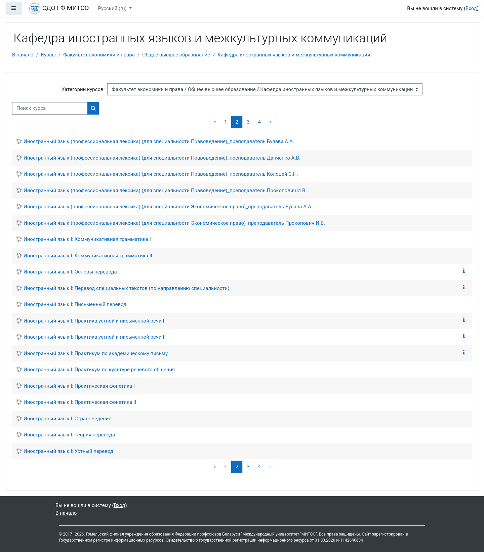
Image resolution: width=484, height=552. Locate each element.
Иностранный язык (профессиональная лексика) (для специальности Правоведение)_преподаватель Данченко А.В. (162, 158)
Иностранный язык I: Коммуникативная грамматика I (87, 239)
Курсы (48, 55)
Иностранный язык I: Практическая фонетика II (80, 402)
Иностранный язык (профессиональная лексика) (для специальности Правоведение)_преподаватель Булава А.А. (159, 141)
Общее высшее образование (176, 55)
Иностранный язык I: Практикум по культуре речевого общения (99, 370)
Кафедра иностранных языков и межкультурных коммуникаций (293, 55)
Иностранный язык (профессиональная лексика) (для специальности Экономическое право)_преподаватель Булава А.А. (168, 207)
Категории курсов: (83, 89)
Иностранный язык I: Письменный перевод (75, 304)
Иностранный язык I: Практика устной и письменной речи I (94, 321)
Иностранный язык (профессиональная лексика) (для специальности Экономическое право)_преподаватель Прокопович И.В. (174, 223)
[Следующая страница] (270, 122)
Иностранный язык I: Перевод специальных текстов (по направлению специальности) (126, 288)
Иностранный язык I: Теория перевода (69, 435)
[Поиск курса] (50, 108)
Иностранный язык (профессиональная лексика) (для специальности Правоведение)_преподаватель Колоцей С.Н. (161, 174)
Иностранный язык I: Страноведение (67, 419)
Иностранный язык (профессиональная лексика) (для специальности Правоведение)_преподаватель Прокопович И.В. (165, 190)
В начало (22, 55)
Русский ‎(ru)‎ (113, 8)
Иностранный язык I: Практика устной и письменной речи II (95, 337)
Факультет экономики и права (99, 55)
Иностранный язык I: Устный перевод (68, 451)
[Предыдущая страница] (214, 122)
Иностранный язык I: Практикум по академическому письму (96, 353)
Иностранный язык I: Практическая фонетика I (79, 386)
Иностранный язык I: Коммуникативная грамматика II (88, 256)
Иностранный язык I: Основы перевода (70, 272)
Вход (471, 8)
